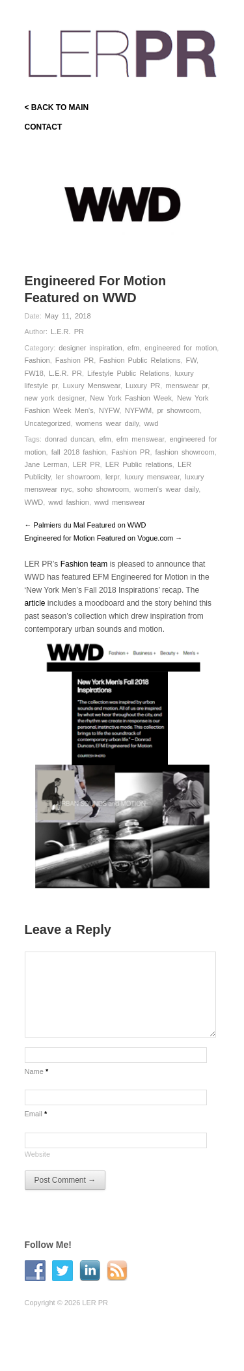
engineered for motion (180, 348)
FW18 (34, 373)
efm (133, 348)
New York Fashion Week (131, 398)
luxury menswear (152, 477)
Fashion (37, 360)
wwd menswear (119, 502)
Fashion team (84, 564)
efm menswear (140, 439)
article (35, 603)
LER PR (86, 464)
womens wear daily (107, 423)
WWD (34, 502)
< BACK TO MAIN (57, 107)
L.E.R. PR (67, 331)
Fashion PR (74, 360)
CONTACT (43, 127)
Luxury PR (143, 385)
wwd (151, 423)
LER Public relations (138, 464)
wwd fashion (68, 502)
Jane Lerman (46, 464)
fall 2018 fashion (78, 452)
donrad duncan (69, 439)
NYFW (109, 410)
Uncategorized (48, 423)
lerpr (112, 477)
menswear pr (186, 385)
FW (191, 360)
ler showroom (78, 477)
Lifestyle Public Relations (128, 373)
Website (38, 1154)
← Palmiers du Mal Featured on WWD (85, 525)
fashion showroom (185, 452)
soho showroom (103, 489)
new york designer (55, 398)
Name (37, 1071)
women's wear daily (166, 489)
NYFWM (138, 410)
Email (36, 1114)
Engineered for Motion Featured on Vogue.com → (104, 538)
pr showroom (178, 410)
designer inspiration (90, 348)
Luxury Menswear (91, 385)
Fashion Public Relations (139, 360)
